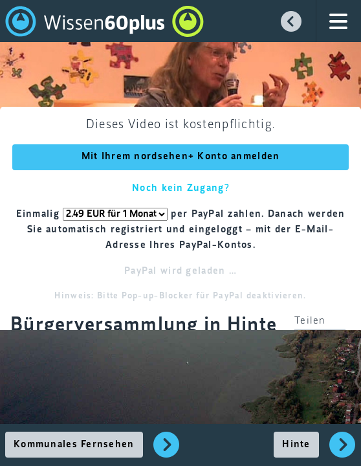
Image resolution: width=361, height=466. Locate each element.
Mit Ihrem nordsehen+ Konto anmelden (181, 156)
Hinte (296, 444)
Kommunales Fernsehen (74, 444)
